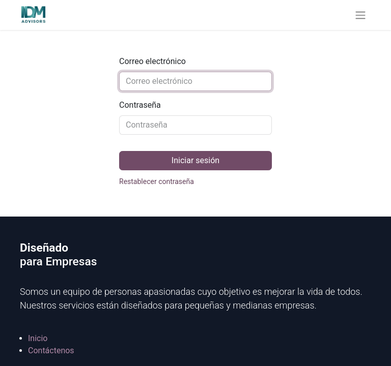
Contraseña (140, 105)
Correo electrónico (152, 61)
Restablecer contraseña (156, 181)
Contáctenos (51, 350)
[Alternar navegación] (360, 15)
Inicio (37, 338)
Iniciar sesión (195, 160)
